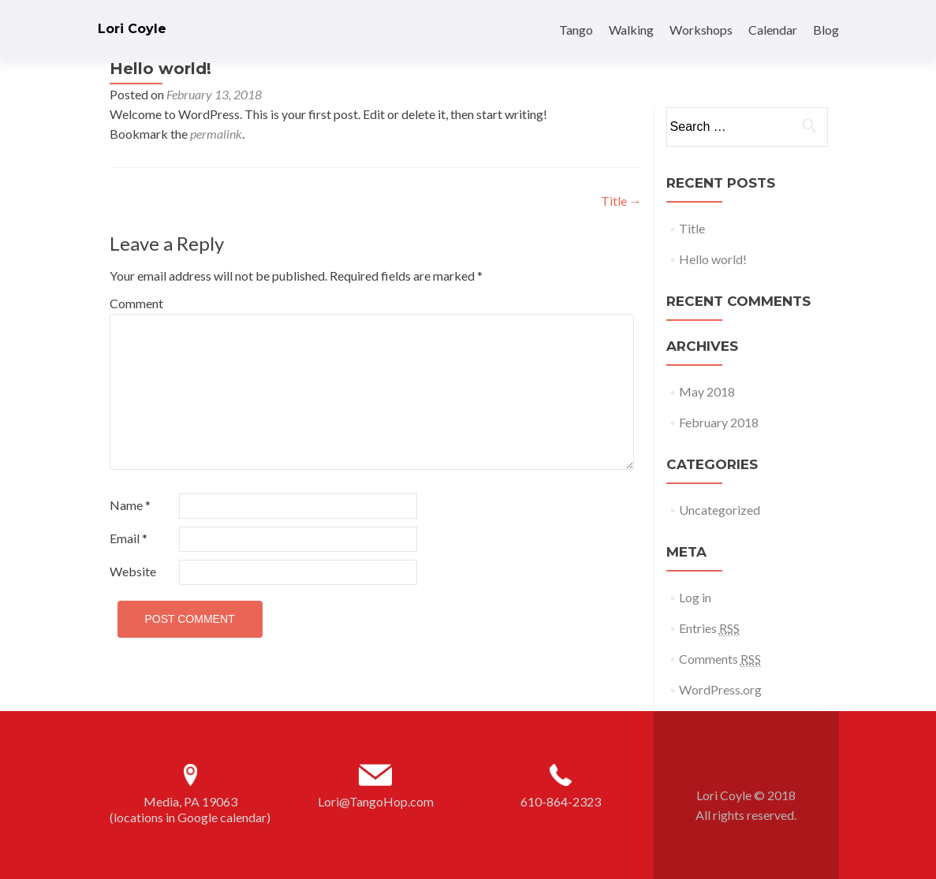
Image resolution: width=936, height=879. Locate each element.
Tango (576, 29)
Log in (695, 597)
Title (621, 200)
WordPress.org (720, 689)
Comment (136, 303)
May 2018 (707, 391)
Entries (709, 628)
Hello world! (713, 258)
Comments (720, 659)
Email (128, 538)
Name (130, 504)
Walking (631, 29)
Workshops (701, 29)
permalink (216, 133)
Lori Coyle (132, 28)
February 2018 (719, 422)
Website (133, 571)
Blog (826, 29)
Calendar (772, 29)
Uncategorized (719, 509)
